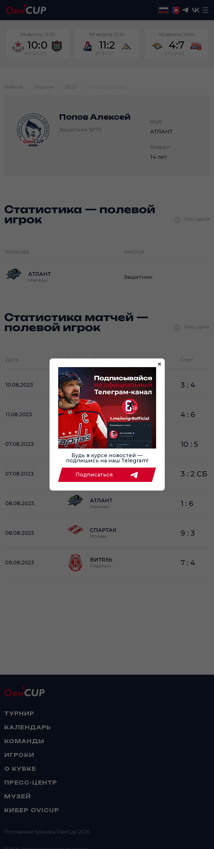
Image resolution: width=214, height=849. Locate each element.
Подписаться (107, 474)
